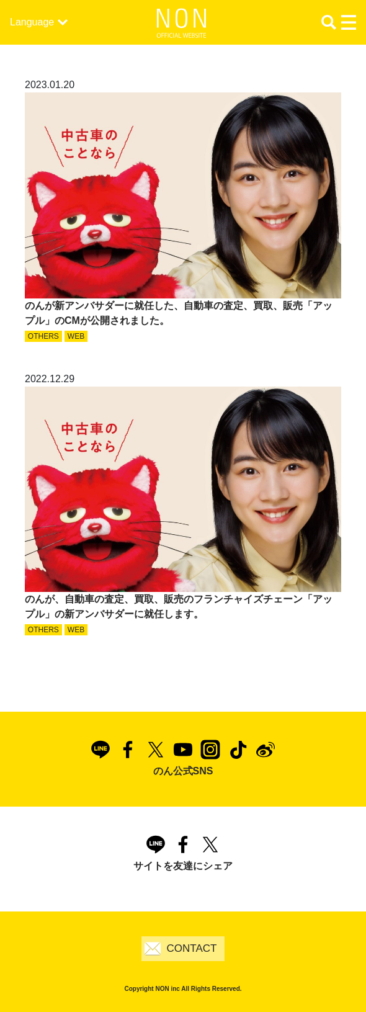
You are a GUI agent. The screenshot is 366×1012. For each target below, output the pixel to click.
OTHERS (43, 336)
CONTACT (192, 948)
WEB (76, 336)
